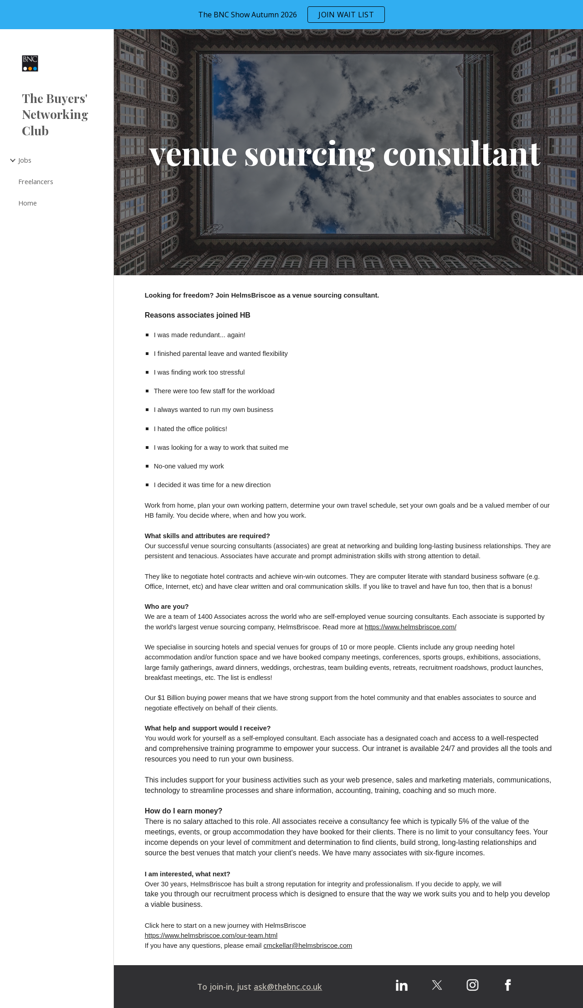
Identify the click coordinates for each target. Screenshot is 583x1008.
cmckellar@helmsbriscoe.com (307, 945)
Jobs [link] (24, 160)
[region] (291, 14)
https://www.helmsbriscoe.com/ (410, 627)
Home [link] (27, 202)
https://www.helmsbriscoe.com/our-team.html (211, 935)
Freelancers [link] (35, 181)
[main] (348, 152)
